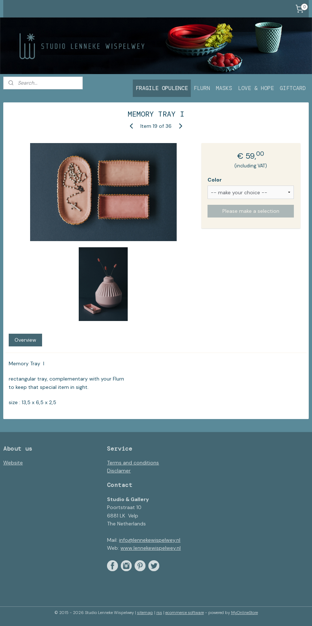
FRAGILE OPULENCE (162, 88)
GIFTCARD (293, 88)
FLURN (202, 88)
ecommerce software (184, 612)
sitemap (145, 612)
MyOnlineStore (244, 612)
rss (159, 612)
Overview (25, 340)
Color (215, 179)
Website (13, 462)
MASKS (224, 88)
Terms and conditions (133, 462)
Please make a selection (250, 211)
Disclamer (119, 470)
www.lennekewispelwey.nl (150, 548)
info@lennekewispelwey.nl (149, 540)
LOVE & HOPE (256, 88)
